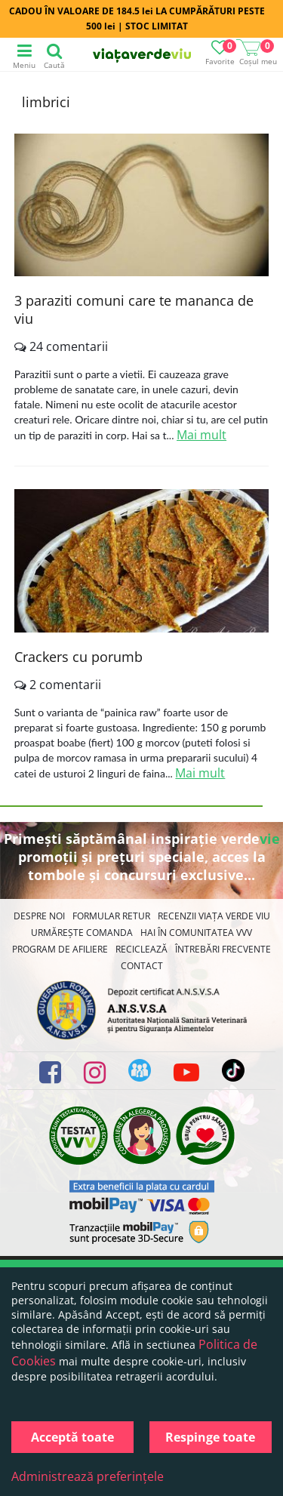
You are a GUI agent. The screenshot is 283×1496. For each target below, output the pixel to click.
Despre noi (39, 916)
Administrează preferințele (87, 1476)
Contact (142, 965)
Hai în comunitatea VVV (196, 932)
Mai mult (201, 434)
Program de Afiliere (60, 949)
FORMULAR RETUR (111, 916)
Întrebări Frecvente (223, 949)
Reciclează (141, 949)
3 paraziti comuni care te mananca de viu (134, 309)
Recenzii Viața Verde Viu (214, 916)
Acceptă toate (72, 1437)
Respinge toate (210, 1437)
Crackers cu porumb (78, 657)
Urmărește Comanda (82, 932)
